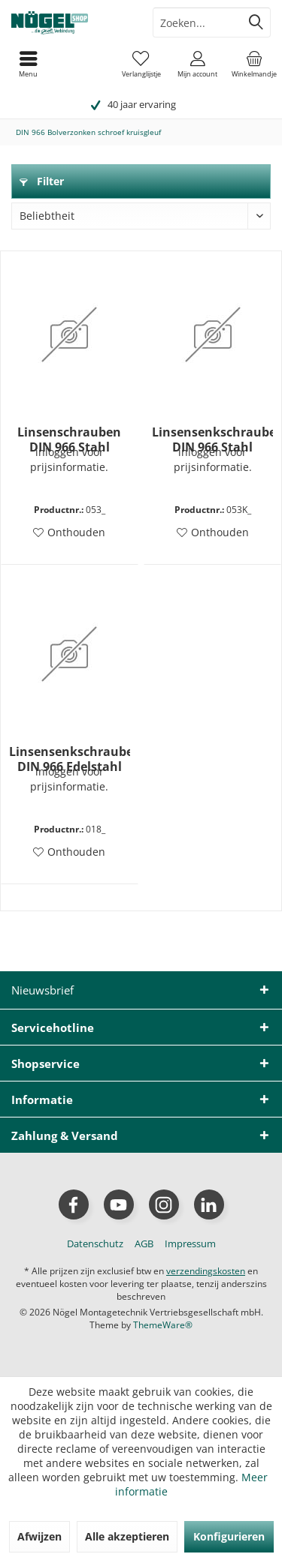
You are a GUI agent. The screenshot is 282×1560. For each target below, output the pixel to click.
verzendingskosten (205, 1270)
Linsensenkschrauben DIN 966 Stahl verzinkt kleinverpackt (212, 439)
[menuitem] (254, 64)
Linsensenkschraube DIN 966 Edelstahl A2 (69, 759)
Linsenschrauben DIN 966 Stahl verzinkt (69, 439)
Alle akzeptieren (127, 1536)
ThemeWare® (163, 1324)
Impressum (190, 1244)
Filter (42, 181)
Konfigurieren (229, 1536)
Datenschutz (95, 1244)
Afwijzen (39, 1536)
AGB (144, 1244)
